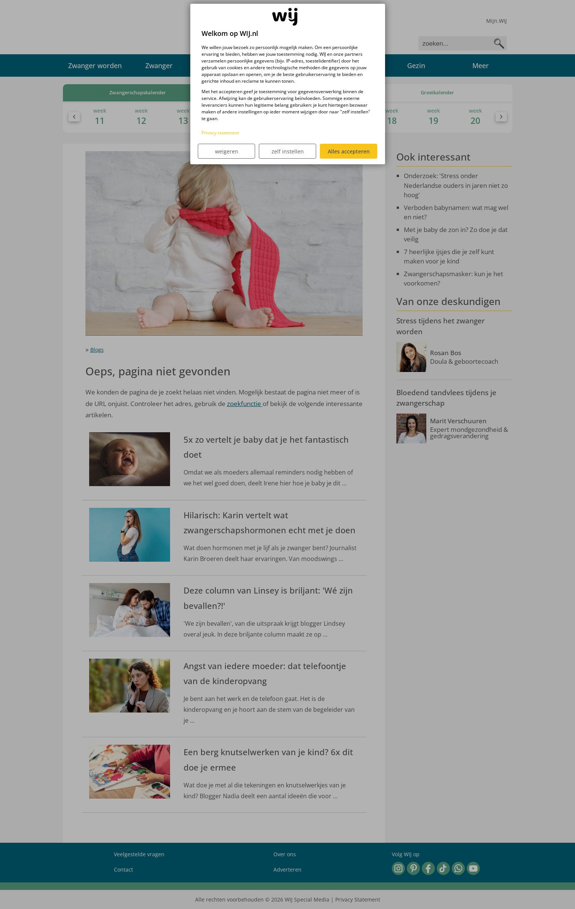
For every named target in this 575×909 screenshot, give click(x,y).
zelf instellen (288, 151)
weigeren (226, 151)
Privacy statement (220, 132)
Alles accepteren (349, 151)
